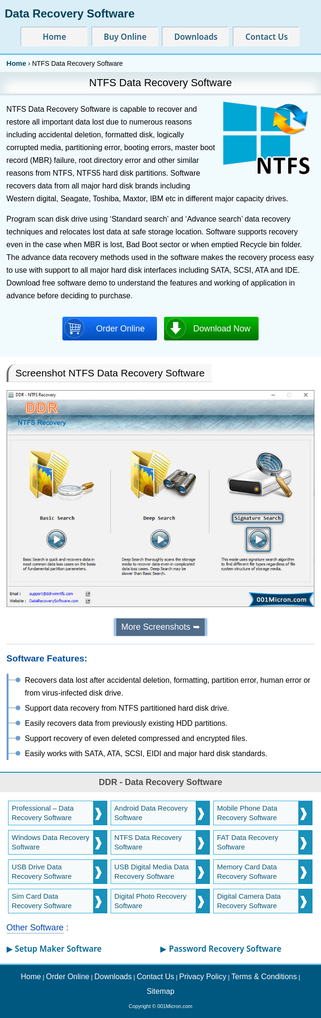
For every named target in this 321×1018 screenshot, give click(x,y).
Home (16, 63)
